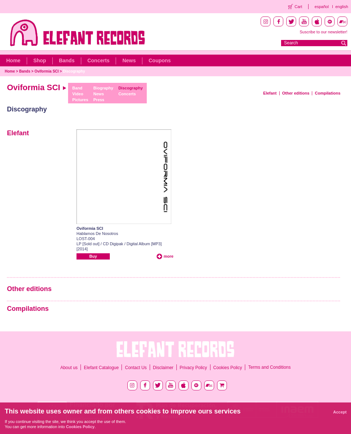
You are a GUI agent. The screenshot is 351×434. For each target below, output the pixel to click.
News (129, 60)
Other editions (296, 93)
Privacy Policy (193, 367)
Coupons (160, 60)
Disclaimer (163, 367)
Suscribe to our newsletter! (323, 32)
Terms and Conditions (269, 367)
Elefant (270, 93)
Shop (39, 60)
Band (77, 88)
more (168, 256)
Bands (67, 60)
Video (77, 94)
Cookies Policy (227, 367)
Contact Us (135, 367)
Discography (74, 71)
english (341, 6)
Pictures (80, 100)
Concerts (98, 60)
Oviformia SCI (46, 71)
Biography (103, 88)
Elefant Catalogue (101, 367)
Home (13, 60)
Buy (93, 256)
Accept (340, 412)
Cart (298, 6)
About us (69, 367)
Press (98, 100)
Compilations (327, 93)
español (322, 6)
